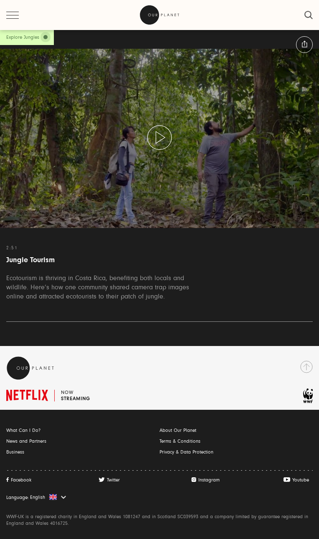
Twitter (113, 480)
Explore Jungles (22, 37)
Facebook (21, 480)
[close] (308, 15)
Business (15, 452)
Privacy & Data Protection (186, 452)
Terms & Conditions (180, 441)
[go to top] (306, 367)
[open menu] (12, 15)
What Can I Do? (23, 430)
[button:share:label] (304, 44)
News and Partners (26, 441)
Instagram (209, 480)
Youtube (300, 480)
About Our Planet (178, 430)
